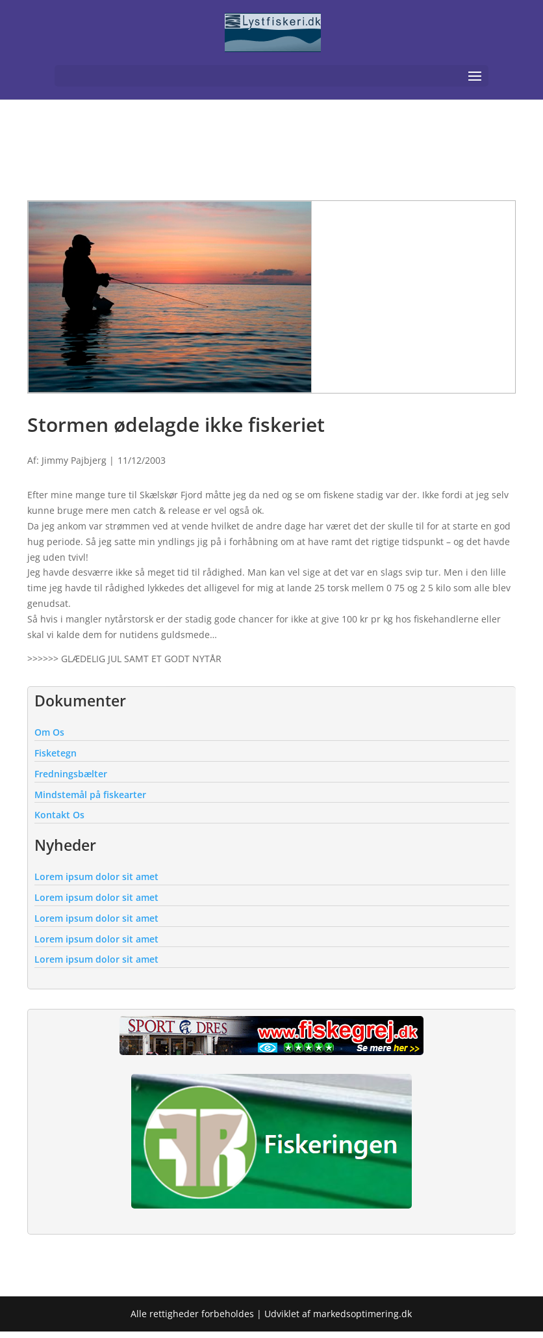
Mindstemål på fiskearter (90, 794)
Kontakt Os (59, 815)
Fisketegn (55, 753)
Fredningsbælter (70, 774)
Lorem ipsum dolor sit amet (96, 876)
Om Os (49, 732)
